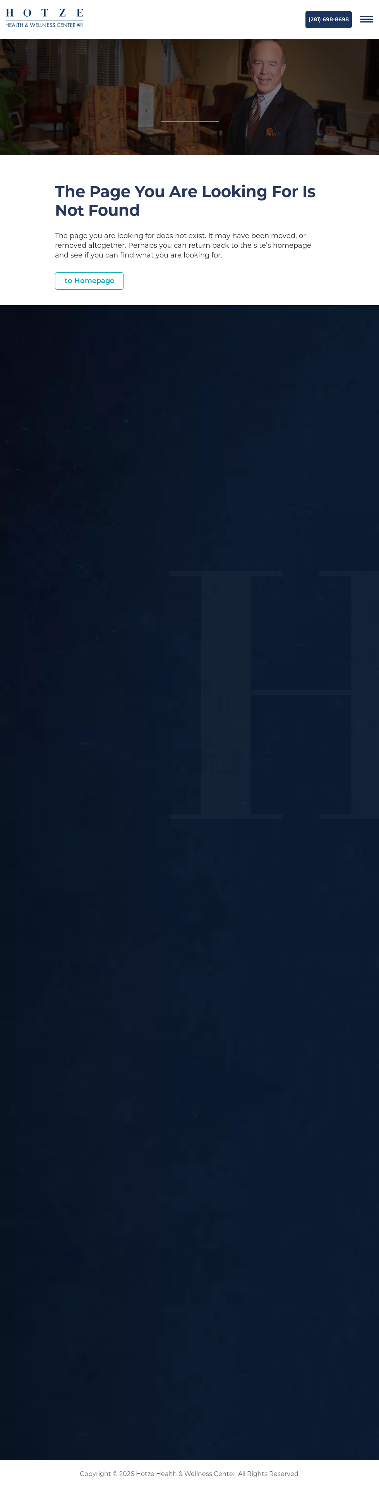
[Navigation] (366, 19)
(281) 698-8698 (329, 19)
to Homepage (89, 281)
